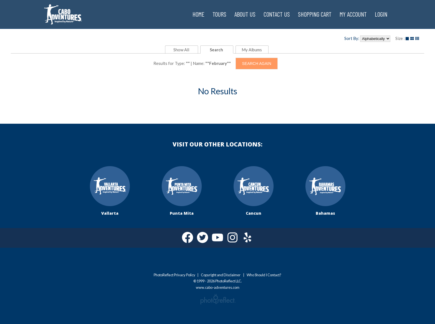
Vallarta (109, 213)
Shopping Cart (315, 14)
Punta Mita (182, 213)
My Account (353, 14)
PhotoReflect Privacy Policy (174, 275)
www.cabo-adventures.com (63, 10)
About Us (245, 14)
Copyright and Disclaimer (221, 275)
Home (198, 14)
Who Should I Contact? (264, 275)
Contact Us (277, 14)
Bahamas (325, 213)
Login (381, 14)
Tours (219, 14)
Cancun (253, 213)
